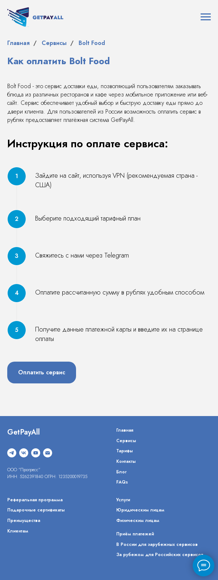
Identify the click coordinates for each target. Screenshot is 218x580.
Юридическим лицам (140, 510)
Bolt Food (92, 43)
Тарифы (124, 451)
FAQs (122, 482)
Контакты (126, 461)
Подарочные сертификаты (36, 510)
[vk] (23, 452)
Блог (121, 472)
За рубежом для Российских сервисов (160, 554)
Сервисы (54, 43)
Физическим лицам (137, 520)
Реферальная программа (35, 500)
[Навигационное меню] (206, 17)
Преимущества (23, 520)
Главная (18, 43)
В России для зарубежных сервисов (157, 544)
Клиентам (17, 531)
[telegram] (11, 452)
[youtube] (35, 452)
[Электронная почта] (47, 452)
